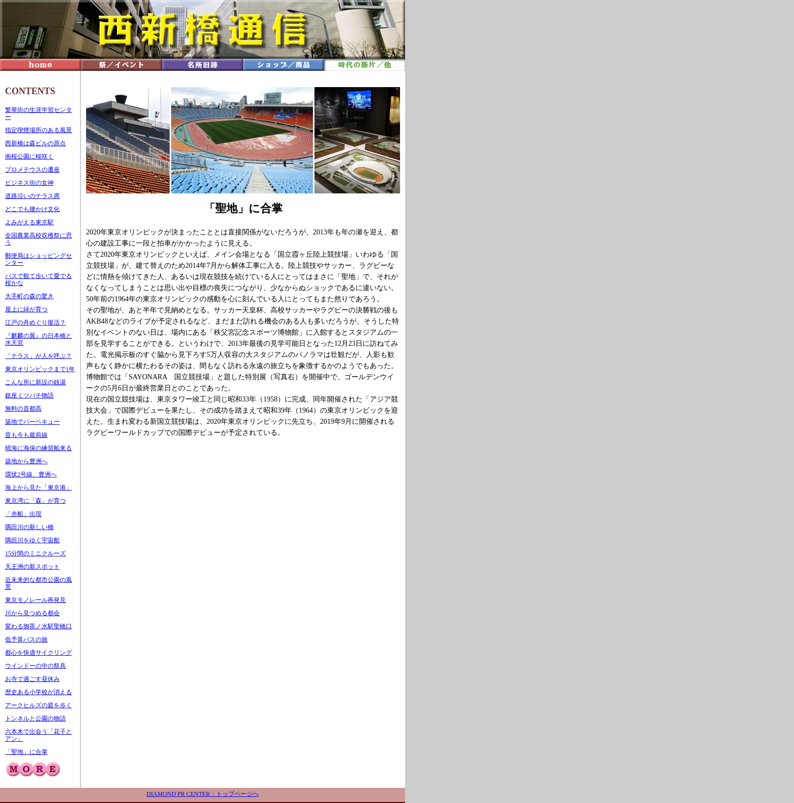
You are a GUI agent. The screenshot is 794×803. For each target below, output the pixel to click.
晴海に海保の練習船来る (38, 448)
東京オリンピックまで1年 (40, 369)
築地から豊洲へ (26, 461)
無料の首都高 (23, 408)
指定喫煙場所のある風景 (38, 130)
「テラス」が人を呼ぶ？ (38, 355)
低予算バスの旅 (26, 639)
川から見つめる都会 (32, 613)
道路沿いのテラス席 (32, 195)
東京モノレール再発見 (35, 600)
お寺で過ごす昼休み (32, 678)
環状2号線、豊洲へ (31, 474)
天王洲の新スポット (32, 566)
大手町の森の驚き (29, 296)
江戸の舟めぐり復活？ (35, 322)
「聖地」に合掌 (26, 751)
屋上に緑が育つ (26, 309)
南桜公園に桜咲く (29, 156)
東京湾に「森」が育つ (35, 500)
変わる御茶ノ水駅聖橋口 (38, 626)
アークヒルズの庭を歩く (38, 705)
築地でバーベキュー (32, 421)
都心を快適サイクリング (38, 652)
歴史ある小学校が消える (38, 692)
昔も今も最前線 (26, 434)
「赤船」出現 (23, 513)
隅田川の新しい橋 (29, 527)
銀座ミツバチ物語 (29, 395)
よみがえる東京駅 (29, 222)
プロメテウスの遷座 (32, 169)
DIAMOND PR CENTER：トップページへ (202, 793)
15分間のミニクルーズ (35, 553)
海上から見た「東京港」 (38, 487)
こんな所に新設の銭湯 (35, 382)
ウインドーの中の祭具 (35, 665)
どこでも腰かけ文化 (32, 209)
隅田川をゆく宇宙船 (32, 540)
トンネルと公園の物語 (35, 718)
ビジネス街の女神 (29, 182)
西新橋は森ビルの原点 (35, 143)
